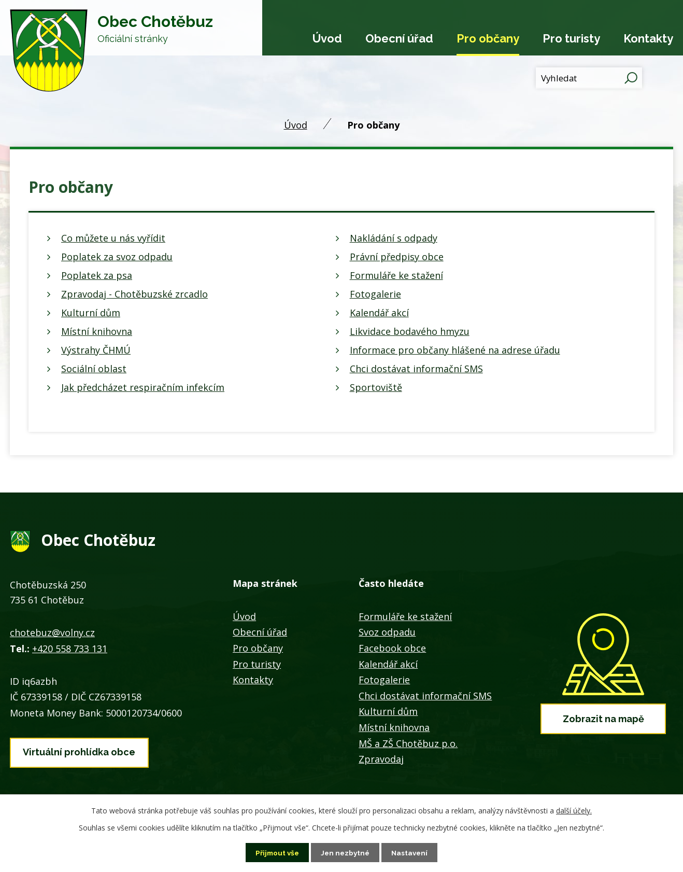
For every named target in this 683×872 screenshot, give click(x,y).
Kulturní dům (90, 312)
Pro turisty (571, 38)
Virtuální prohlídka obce (79, 751)
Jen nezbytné (345, 852)
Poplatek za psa (96, 275)
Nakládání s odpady (393, 238)
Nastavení (412, 852)
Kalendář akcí (379, 312)
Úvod (327, 38)
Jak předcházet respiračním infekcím (142, 387)
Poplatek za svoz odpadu (117, 256)
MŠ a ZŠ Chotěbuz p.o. (408, 743)
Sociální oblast (93, 368)
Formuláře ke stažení (396, 275)
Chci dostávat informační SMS (416, 368)
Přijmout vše (275, 852)
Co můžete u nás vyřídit (113, 238)
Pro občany (488, 38)
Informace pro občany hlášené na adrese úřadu (455, 350)
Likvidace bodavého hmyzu (409, 331)
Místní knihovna (96, 331)
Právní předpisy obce (397, 256)
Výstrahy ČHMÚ (96, 350)
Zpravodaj (381, 759)
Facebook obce (392, 648)
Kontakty (648, 38)
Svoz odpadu (387, 632)
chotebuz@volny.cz (52, 632)
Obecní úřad (399, 38)
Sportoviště (376, 387)
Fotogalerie (375, 294)
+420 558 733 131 (69, 648)
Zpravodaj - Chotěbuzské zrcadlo (134, 294)
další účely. (574, 810)
